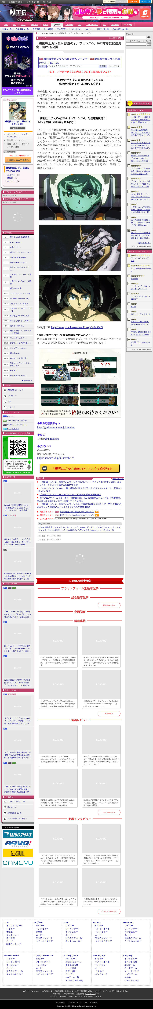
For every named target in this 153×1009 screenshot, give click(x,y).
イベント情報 (130, 962)
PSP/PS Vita (128, 922)
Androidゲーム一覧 (120, 29)
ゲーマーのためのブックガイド (20, 309)
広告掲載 (93, 1002)
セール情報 (48, 29)
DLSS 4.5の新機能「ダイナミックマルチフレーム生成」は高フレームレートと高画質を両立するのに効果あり (101, 802)
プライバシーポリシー (16, 801)
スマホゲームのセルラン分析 (20, 275)
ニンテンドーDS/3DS (43, 955)
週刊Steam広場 (16, 288)
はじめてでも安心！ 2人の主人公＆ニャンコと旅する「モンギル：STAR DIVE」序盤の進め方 (17, 541)
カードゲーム (130, 968)
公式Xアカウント (16, 2)
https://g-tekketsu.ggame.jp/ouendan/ (56, 427)
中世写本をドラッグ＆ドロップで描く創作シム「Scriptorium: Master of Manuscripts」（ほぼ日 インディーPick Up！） (101, 703)
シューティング (131, 971)
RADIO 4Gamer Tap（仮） (20, 298)
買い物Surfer (15, 353)
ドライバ (11, 407)
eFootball (134, 278)
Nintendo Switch (13, 429)
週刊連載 (10, 938)
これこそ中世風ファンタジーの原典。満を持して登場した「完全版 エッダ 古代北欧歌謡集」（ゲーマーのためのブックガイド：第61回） (58, 661)
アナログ (115, 24)
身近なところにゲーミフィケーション (20, 364)
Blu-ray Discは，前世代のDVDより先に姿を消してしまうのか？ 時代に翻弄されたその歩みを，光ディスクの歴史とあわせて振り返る (17, 576)
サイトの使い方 (33, 2)
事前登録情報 (72, 965)
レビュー (10, 929)
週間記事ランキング (15, 390)
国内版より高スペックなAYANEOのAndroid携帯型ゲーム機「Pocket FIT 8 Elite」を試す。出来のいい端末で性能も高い (57, 802)
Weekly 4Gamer (16, 242)
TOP (6, 24)
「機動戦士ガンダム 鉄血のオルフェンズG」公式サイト (82, 468)
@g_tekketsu (52, 438)
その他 (127, 977)
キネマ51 (13, 370)
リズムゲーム (130, 974)
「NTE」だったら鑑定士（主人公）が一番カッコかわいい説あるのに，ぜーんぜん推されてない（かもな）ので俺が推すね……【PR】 (140, 120)
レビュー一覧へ (109, 812)
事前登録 (36, 29)
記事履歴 (133, 2)
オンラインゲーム (14, 925)
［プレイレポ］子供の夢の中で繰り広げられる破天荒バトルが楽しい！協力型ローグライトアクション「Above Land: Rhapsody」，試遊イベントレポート (17, 755)
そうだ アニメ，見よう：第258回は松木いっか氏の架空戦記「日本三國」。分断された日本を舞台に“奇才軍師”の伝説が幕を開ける (58, 703)
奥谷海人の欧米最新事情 (19, 237)
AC (104, 24)
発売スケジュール (44, 938)
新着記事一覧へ (109, 605)
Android (93, 530)
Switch (45, 24)
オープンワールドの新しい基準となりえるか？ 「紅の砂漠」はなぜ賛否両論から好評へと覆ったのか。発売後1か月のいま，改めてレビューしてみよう (17, 614)
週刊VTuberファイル (18, 263)
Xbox (23, 24)
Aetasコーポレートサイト (17, 818)
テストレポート (102, 962)
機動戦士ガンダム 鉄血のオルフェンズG (17, 122)
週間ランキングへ (144, 243)
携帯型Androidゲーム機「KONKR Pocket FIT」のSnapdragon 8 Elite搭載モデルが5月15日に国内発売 (140, 158)
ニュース (11, 175)
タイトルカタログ (44, 941)
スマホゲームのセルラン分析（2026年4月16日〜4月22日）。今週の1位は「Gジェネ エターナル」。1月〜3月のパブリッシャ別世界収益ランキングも (101, 661)
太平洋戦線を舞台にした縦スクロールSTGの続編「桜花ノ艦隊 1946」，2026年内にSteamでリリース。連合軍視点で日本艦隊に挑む (140, 223)
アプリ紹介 (71, 971)
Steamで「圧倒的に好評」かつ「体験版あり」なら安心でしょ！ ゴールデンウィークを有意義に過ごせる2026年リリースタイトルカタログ (17, 508)
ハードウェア (92, 24)
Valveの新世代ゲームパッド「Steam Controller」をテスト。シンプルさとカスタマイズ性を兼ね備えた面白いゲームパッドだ (58, 759)
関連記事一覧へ (118, 479)
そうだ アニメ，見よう (19, 304)
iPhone (82, 527)
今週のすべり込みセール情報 (20, 282)
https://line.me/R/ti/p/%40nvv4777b (55, 458)
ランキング (145, 2)
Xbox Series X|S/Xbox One (17, 420)
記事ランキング (13, 944)
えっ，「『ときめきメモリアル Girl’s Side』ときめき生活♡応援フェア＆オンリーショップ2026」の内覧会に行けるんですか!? (140, 145)
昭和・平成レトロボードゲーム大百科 (20, 332)
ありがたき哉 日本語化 (19, 358)
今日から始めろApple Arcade (21, 321)
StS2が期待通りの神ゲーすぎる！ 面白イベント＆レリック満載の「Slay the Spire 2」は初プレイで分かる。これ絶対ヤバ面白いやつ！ (17, 683)
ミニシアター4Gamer (18, 348)
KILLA (133, 306)
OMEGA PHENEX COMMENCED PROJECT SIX (140, 323)
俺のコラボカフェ (17, 326)
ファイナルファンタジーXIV (140, 259)
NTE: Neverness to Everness (141, 269)
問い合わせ (47, 2)
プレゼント (11, 395)
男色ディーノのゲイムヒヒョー (20, 268)
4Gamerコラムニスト (18, 338)
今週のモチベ (15, 247)
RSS (3, 2)
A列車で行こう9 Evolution (140, 343)
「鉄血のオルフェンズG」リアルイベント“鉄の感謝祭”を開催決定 (70, 494)
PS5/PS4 (34, 24)
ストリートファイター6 (140, 314)
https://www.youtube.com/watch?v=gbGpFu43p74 (77, 327)
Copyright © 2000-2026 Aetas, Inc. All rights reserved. (76, 1006)
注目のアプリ (62, 29)
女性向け (69, 24)
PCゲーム (11, 416)
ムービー (89, 29)
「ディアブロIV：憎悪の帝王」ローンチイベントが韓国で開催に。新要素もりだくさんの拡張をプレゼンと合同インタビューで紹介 (17, 789)
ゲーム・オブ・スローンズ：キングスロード (140, 287)
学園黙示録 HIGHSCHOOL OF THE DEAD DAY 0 (141, 333)
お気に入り (121, 2)
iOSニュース (7, 29)
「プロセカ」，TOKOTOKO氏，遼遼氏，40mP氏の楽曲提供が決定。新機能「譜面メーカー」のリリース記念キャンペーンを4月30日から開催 (141, 210)
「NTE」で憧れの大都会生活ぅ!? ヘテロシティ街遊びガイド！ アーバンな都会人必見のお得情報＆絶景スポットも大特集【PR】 (140, 184)
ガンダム (90, 527)
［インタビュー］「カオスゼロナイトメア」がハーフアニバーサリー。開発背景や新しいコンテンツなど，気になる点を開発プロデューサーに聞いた (17, 721)
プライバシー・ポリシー (77, 1002)
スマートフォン (70, 955)
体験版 (10, 178)
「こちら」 (90, 994)
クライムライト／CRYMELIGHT (140, 297)
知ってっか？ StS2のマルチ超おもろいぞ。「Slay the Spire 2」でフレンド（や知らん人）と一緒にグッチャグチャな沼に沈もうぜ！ (17, 648)
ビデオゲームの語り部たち (20, 343)
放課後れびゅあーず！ (19, 375)
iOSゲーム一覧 (103, 29)
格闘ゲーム (129, 965)
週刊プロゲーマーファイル (20, 252)
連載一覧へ (28, 380)
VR (79, 24)
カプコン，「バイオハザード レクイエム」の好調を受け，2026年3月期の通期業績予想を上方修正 (140, 235)
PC (14, 24)
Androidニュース (22, 29)
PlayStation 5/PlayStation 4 (16, 425)
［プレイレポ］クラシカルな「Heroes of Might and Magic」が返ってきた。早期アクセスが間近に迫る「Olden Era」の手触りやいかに (141, 171)
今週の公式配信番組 (18, 257)
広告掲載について (14, 813)
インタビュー (77, 29)
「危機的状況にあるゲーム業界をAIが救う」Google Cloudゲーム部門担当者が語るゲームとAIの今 (101, 901)
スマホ (57, 25)
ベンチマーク (101, 974)
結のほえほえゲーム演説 (19, 316)
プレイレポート (73, 929)
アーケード (127, 955)
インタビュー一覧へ (109, 911)
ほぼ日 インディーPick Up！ (21, 293)
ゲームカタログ (131, 980)
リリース (101, 530)
